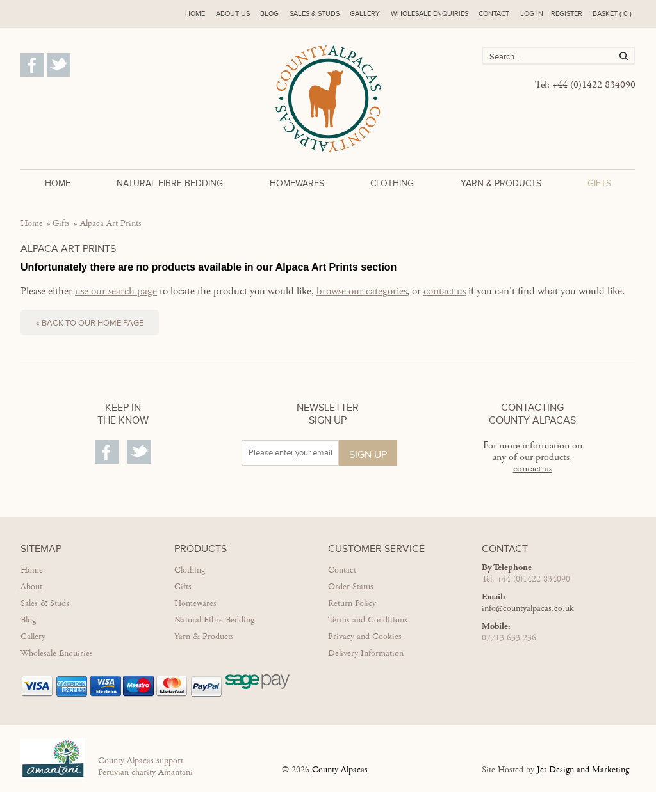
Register (566, 14)
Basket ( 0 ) (612, 14)
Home (195, 14)
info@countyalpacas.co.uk (528, 608)
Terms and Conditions (367, 620)
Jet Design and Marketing (583, 769)
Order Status (350, 586)
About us (233, 14)
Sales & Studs (315, 14)
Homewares (297, 183)
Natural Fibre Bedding (170, 183)
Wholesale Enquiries (56, 653)
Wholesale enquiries (429, 14)
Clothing (392, 183)
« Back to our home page (90, 323)
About (31, 586)
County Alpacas (340, 769)
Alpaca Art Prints (111, 223)
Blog (269, 14)
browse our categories (361, 291)
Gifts (599, 183)
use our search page (116, 291)
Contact (494, 14)
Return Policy (352, 603)
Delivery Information (366, 653)
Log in (531, 14)
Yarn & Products (501, 183)
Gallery (365, 14)
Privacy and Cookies (365, 636)
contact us (444, 291)
